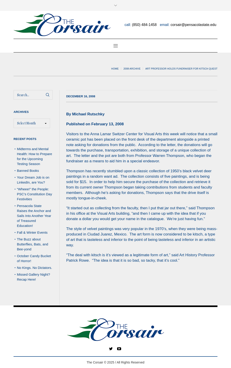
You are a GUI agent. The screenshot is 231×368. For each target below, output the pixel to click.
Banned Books (28, 170)
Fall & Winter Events (32, 232)
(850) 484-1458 (144, 25)
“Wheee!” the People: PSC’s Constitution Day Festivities (34, 194)
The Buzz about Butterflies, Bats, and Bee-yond (32, 244)
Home (115, 68)
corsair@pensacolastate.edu (193, 25)
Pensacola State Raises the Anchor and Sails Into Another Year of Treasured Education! (34, 216)
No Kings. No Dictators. (34, 268)
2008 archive (132, 68)
